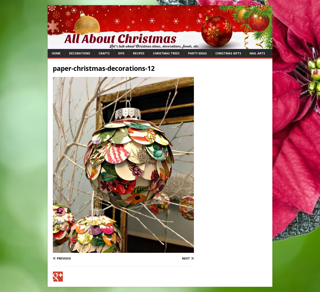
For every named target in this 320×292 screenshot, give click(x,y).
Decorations (79, 53)
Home (56, 53)
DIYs (121, 53)
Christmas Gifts (228, 53)
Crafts (104, 53)
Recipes (138, 53)
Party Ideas (197, 53)
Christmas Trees (166, 53)
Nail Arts (257, 53)
